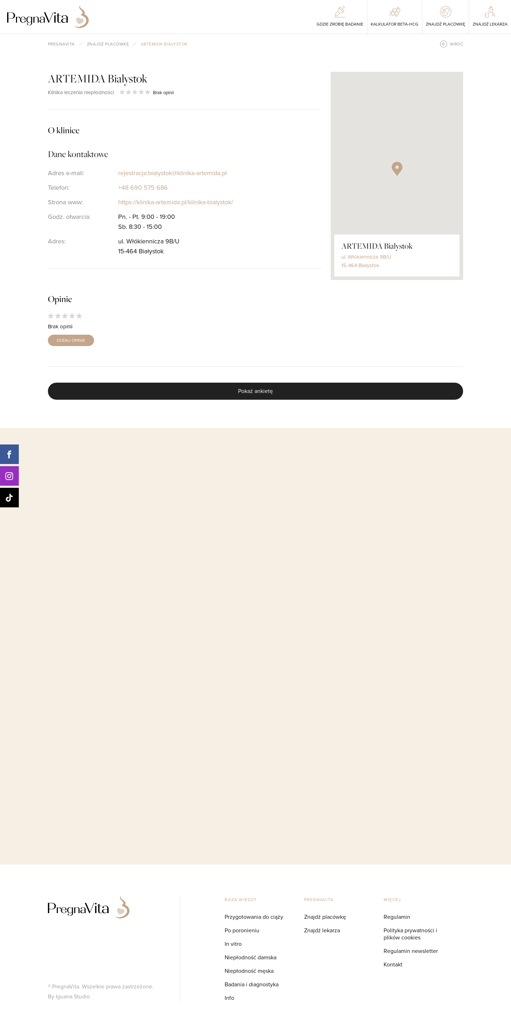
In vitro (233, 944)
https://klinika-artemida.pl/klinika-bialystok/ (175, 202)
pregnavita (61, 44)
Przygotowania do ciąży (254, 917)
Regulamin (397, 917)
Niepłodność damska (250, 957)
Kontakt (393, 964)
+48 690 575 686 (143, 187)
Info (229, 998)
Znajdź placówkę (108, 44)
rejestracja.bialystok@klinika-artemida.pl (172, 172)
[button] (397, 169)
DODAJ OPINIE (71, 340)
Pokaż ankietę (255, 391)
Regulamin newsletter (411, 951)
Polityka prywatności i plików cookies (410, 933)
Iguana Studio (73, 996)
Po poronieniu (242, 930)
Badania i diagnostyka (252, 984)
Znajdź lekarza (322, 930)
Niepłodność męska (249, 971)
